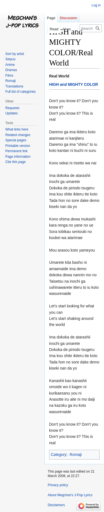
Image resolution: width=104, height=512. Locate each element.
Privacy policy (58, 485)
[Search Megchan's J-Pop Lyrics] (91, 28)
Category (59, 454)
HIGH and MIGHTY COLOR (73, 84)
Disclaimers (56, 505)
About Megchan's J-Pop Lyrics (70, 495)
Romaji (76, 454)
